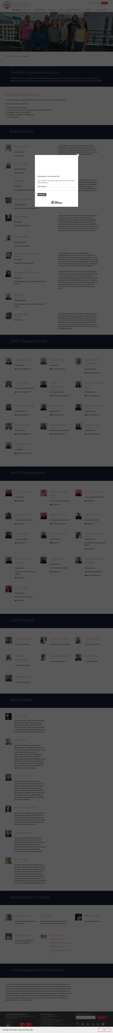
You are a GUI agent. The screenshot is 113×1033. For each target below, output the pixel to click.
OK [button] (104, 1030)
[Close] (77, 155)
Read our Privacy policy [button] (25, 1030)
